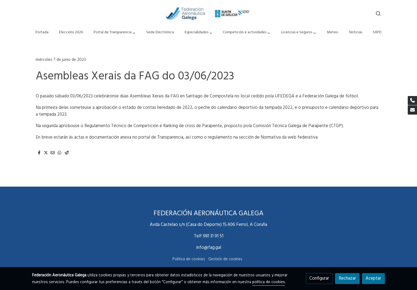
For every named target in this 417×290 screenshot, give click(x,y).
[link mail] (412, 110)
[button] (115, 32)
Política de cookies (188, 259)
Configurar (319, 278)
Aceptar (373, 278)
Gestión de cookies (225, 259)
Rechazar (347, 278)
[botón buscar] (378, 13)
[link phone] (412, 100)
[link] (208, 13)
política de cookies (268, 282)
